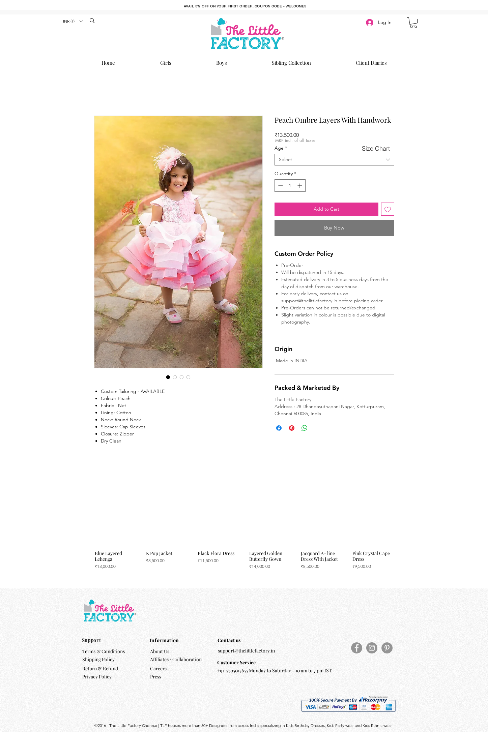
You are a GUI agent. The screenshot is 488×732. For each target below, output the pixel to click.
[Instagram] (371, 647)
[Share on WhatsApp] (304, 428)
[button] (73, 21)
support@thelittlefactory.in (246, 650)
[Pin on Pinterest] (292, 428)
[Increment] (300, 185)
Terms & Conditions (103, 651)
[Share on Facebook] (279, 428)
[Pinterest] (387, 647)
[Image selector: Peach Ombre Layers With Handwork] (168, 377)
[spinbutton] (290, 185)
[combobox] (334, 159)
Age (281, 148)
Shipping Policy (98, 659)
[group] (243, 531)
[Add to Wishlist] (387, 209)
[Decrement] (280, 185)
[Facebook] (356, 647)
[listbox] (73, 21)
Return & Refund (100, 668)
